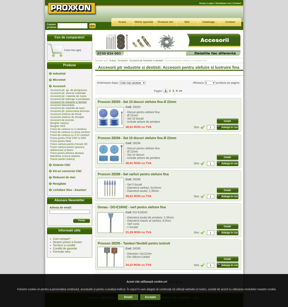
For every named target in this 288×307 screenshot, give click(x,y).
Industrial (59, 73)
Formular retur (62, 251)
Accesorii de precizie (62, 120)
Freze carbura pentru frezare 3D (69, 144)
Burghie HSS (57, 126)
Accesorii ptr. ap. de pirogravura (68, 90)
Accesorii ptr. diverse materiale (68, 93)
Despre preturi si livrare (67, 242)
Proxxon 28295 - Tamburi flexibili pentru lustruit (134, 243)
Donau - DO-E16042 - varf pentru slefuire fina (132, 207)
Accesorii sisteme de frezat (65, 114)
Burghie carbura (59, 123)
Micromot (59, 80)
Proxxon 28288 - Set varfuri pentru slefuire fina (133, 174)
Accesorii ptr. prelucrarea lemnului (70, 111)
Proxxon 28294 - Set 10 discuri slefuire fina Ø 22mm (137, 138)
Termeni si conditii (64, 245)
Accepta (150, 297)
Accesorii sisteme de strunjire (67, 117)
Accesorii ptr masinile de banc (67, 108)
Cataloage (208, 21)
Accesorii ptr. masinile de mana (68, 96)
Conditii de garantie (65, 248)
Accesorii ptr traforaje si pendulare (70, 99)
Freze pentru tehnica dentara (67, 153)
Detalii (128, 297)
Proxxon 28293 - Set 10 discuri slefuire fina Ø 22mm (137, 102)
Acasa (202, 3)
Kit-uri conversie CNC (67, 171)
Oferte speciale (143, 21)
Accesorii (59, 86)
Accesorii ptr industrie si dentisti (68, 102)
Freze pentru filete (60, 141)
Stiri (186, 21)
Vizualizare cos (223, 3)
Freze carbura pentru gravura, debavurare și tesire (67, 149)
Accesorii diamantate (62, 105)
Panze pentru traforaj (62, 158)
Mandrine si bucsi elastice (65, 155)
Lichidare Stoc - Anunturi (69, 189)
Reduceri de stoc (64, 177)
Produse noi (165, 21)
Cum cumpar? (62, 238)
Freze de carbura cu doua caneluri (70, 132)
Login (211, 3)
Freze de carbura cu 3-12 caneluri (69, 135)
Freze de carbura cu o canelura (68, 129)
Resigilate (59, 183)
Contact (237, 3)
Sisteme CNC (61, 164)
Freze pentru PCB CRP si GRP (68, 138)
